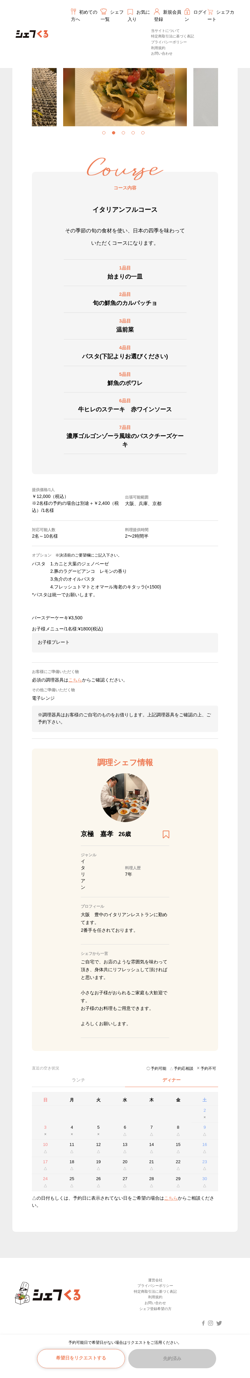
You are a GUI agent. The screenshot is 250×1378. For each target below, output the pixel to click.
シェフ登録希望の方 (155, 1309)
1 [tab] (105, 134)
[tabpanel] (77, 89)
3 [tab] (125, 134)
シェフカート (220, 15)
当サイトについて (165, 31)
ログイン (196, 15)
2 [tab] (115, 134)
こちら (171, 1198)
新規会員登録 (167, 15)
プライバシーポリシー (169, 42)
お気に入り (139, 15)
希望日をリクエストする (81, 1357)
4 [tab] (135, 134)
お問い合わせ (162, 53)
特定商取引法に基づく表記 (172, 36)
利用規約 (158, 48)
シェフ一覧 (112, 15)
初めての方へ (85, 15)
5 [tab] (144, 134)
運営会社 (155, 1280)
